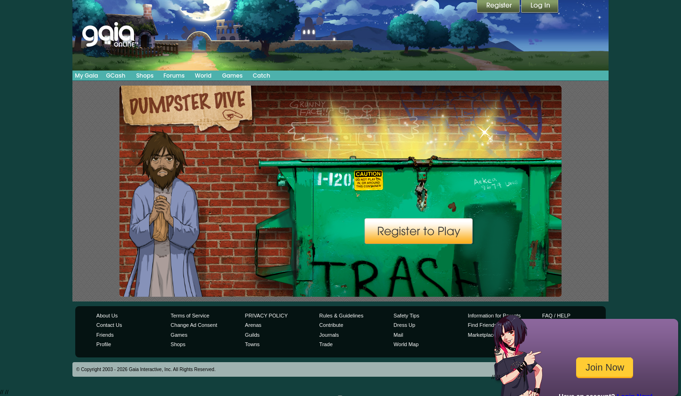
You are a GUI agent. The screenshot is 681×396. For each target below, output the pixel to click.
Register (499, 7)
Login (540, 7)
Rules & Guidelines (341, 315)
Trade (326, 344)
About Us (107, 315)
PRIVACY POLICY (266, 315)
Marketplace (482, 335)
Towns (252, 344)
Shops (144, 75)
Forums (173, 75)
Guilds (252, 335)
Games (232, 75)
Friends (105, 335)
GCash (116, 75)
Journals (329, 335)
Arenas (253, 325)
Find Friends (482, 325)
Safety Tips (407, 315)
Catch (261, 75)
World (203, 75)
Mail (398, 335)
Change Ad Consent (194, 325)
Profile (103, 344)
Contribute (331, 325)
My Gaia (86, 75)
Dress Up (404, 325)
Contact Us (109, 325)
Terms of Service (190, 315)
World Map (406, 344)
